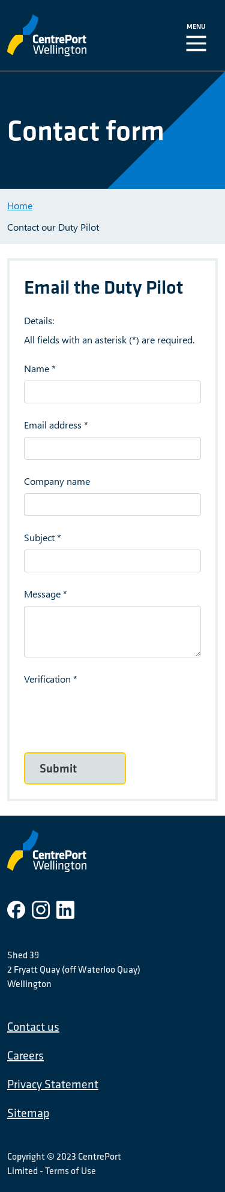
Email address (53, 424)
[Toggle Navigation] (198, 35)
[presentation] (115, 714)
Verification (47, 678)
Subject (39, 537)
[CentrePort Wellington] (70, 35)
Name (36, 368)
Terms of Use (70, 1170)
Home (19, 205)
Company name (57, 481)
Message (42, 593)
